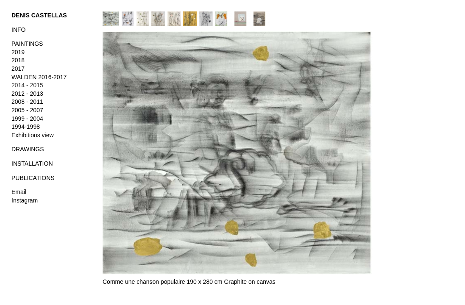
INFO (18, 29)
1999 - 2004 (27, 118)
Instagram (24, 200)
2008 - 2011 (27, 101)
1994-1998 (25, 126)
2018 (18, 60)
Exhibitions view (32, 135)
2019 (18, 52)
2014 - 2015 (27, 85)
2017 (18, 68)
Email (18, 192)
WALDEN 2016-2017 (39, 77)
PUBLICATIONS (33, 178)
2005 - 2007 (27, 110)
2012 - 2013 (27, 93)
